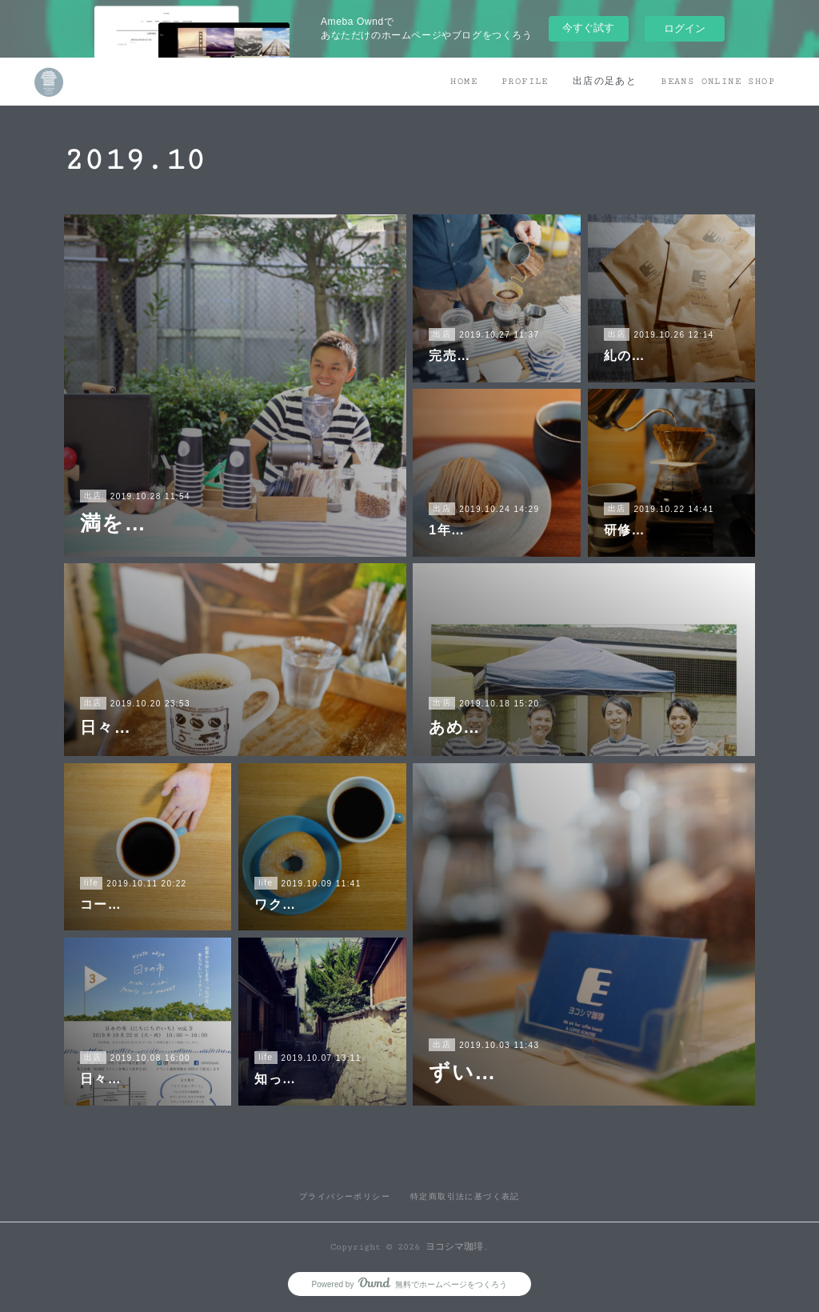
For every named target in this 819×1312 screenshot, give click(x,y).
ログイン (684, 28)
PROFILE (525, 81)
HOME (463, 81)
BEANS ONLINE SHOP (718, 81)
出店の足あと (605, 81)
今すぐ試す (588, 28)
